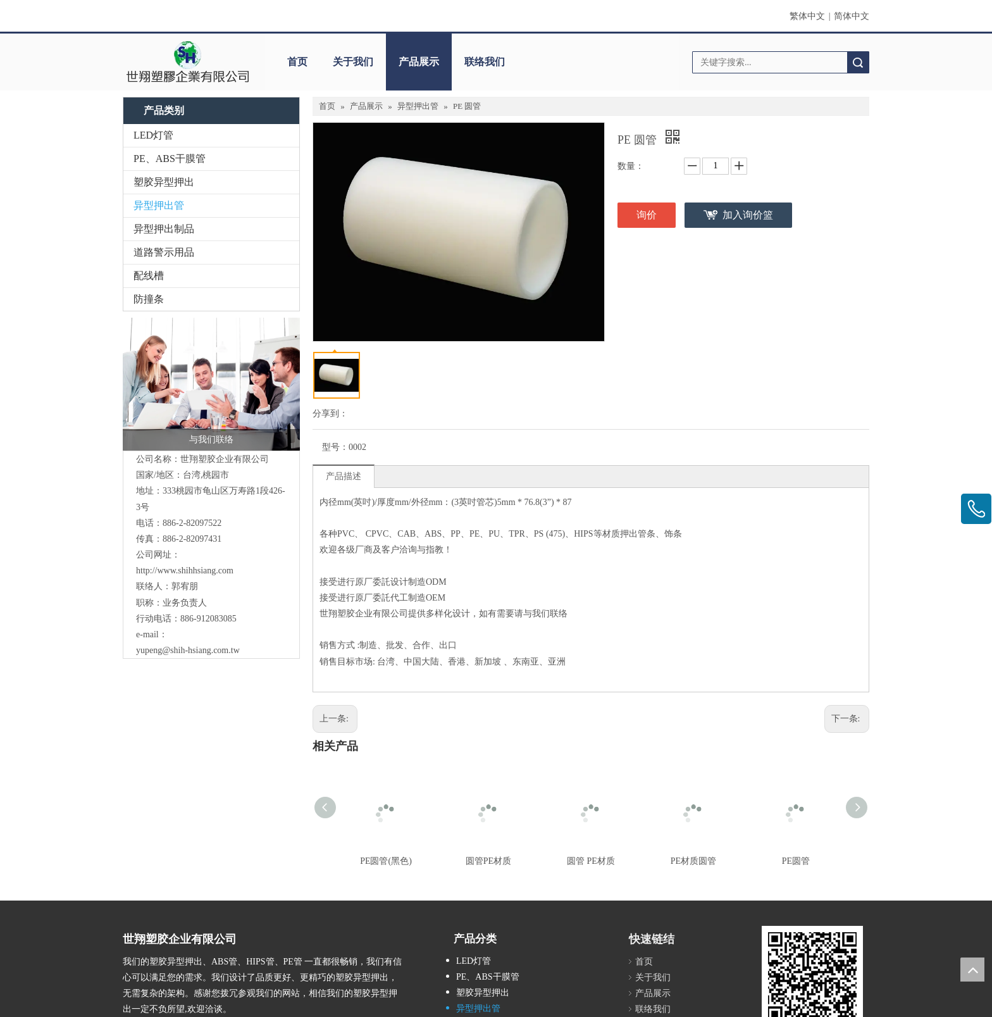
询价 (646, 214)
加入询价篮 (747, 214)
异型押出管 (158, 205)
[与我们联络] (211, 384)
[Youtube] (208, 917)
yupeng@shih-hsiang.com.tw (188, 650)
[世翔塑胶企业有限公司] (187, 62)
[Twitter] (189, 917)
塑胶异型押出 (163, 182)
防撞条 (148, 299)
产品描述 (343, 476)
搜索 (858, 62)
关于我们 (353, 61)
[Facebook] (131, 917)
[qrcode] (812, 861)
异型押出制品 (163, 228)
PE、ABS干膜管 (169, 158)
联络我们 (484, 61)
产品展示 (419, 61)
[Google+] (151, 917)
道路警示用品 (163, 252)
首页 (297, 61)
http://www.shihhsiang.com (184, 570)
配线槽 (148, 275)
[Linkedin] (170, 917)
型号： (335, 447)
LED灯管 (153, 135)
